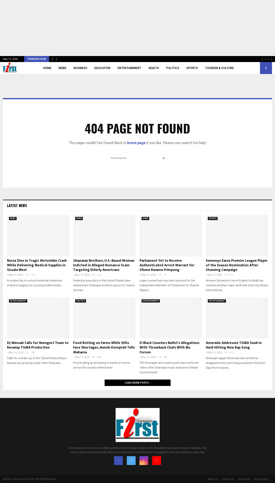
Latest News (17, 205)
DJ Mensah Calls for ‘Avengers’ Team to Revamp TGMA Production (38, 345)
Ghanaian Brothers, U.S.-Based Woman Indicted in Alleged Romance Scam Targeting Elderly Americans (103, 265)
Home (47, 68)
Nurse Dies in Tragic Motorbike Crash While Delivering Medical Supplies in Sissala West (37, 265)
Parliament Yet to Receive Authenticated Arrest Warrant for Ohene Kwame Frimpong (167, 265)
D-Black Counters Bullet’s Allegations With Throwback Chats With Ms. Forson (169, 347)
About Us (213, 479)
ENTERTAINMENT (129, 68)
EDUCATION (102, 68)
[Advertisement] (120, 28)
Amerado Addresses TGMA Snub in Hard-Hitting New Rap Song (234, 345)
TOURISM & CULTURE (219, 68)
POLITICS (172, 68)
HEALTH (153, 68)
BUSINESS (80, 68)
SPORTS (192, 68)
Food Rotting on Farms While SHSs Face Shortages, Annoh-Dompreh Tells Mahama (104, 347)
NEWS (62, 68)
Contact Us (228, 479)
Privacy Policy (261, 479)
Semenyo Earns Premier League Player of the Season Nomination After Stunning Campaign (237, 265)
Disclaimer (244, 479)
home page (136, 143)
